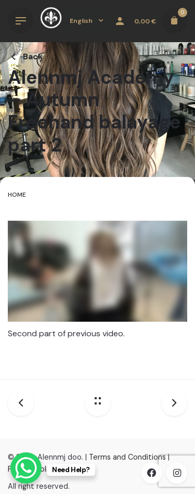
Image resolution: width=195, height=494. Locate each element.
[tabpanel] (97, 290)
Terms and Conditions (127, 457)
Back (25, 56)
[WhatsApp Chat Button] (26, 468)
